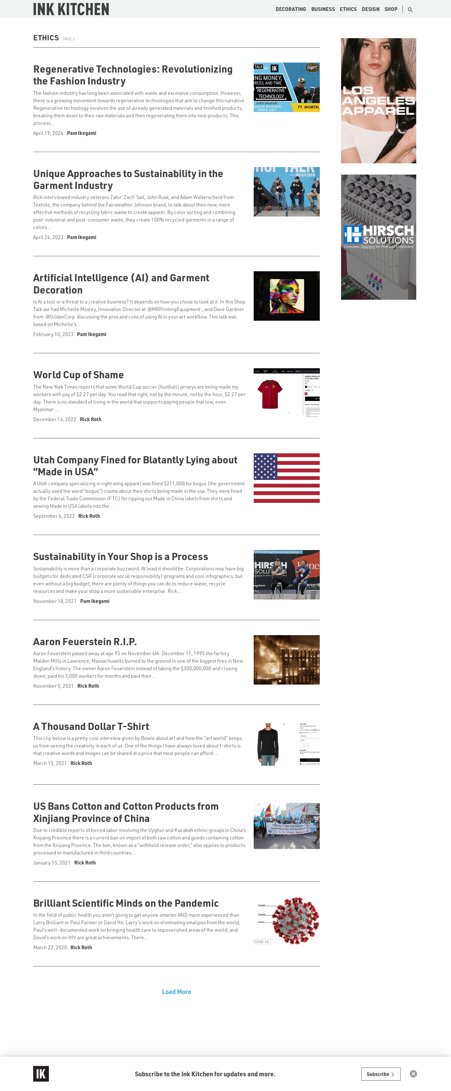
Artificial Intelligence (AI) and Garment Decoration (121, 283)
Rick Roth (90, 419)
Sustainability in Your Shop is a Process (120, 556)
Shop (391, 9)
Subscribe (381, 1074)
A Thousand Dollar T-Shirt (91, 725)
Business (323, 9)
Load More (176, 991)
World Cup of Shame (78, 374)
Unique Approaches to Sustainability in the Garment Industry (128, 178)
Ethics (348, 9)
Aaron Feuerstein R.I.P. (85, 641)
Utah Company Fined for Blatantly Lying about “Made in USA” (135, 465)
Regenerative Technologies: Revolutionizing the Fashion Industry (133, 74)
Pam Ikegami (81, 133)
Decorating (291, 9)
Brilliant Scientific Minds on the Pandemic (126, 902)
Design (371, 9)
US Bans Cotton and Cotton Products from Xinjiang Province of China (126, 811)
